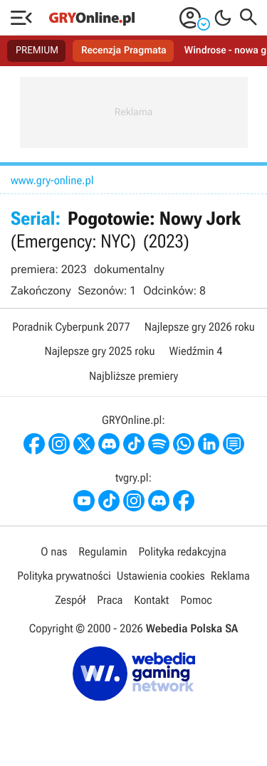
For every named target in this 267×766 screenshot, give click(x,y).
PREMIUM (37, 50)
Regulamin (102, 551)
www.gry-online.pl (52, 180)
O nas (54, 551)
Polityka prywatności (64, 576)
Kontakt (151, 600)
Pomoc (195, 600)
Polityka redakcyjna (182, 551)
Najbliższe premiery (133, 376)
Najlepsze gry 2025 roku (99, 351)
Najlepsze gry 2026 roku (200, 327)
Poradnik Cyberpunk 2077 (71, 327)
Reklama (230, 576)
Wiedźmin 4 (196, 351)
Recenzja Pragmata (124, 50)
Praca (109, 600)
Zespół (70, 600)
